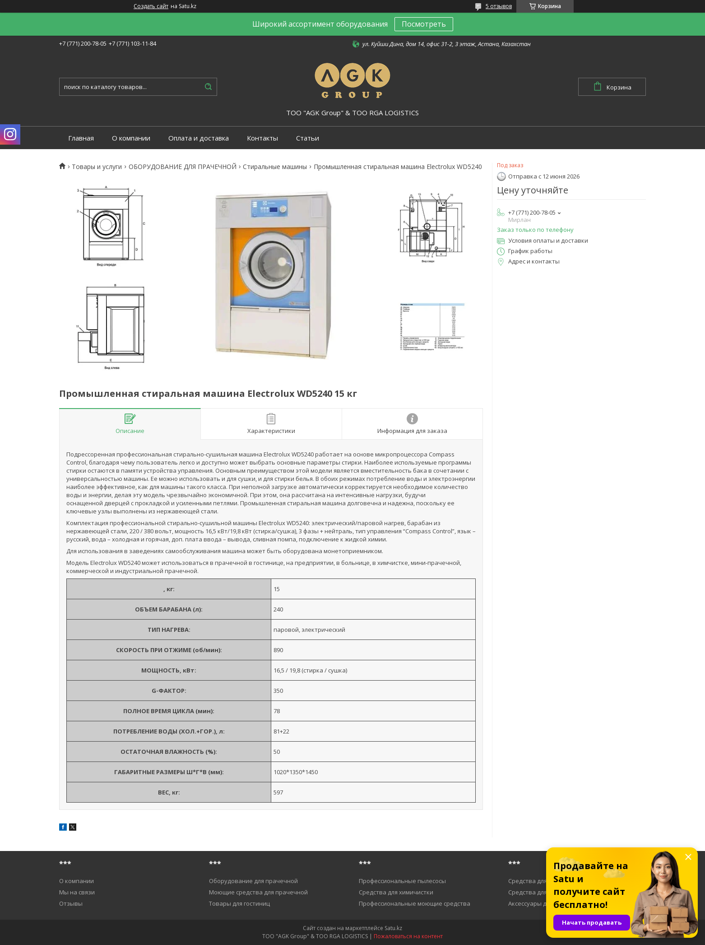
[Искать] (208, 87)
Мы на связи (77, 892)
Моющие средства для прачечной (258, 892)
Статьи (307, 138)
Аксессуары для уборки (541, 903)
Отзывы (71, 903)
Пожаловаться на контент (408, 936)
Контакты (262, 138)
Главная (81, 138)
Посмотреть (424, 24)
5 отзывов (499, 6)
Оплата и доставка (198, 138)
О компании (131, 138)
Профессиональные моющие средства (414, 903)
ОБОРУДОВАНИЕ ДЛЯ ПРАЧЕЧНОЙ (183, 167)
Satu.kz (393, 928)
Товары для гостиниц (239, 903)
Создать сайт (151, 6)
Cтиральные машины (275, 167)
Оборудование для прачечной (253, 881)
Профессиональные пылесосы (402, 881)
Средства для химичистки (396, 892)
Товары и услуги (97, 167)
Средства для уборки (538, 881)
